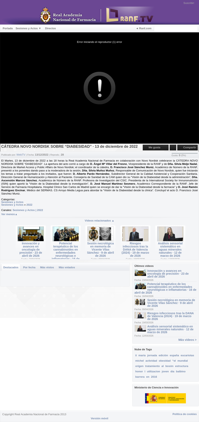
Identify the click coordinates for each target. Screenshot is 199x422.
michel (139, 360)
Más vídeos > (187, 339)
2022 (29, 204)
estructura (181, 366)
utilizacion (153, 371)
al (163, 366)
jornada (152, 355)
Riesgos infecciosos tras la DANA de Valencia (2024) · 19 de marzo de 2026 (135, 249)
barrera (140, 376)
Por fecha (29, 267)
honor (139, 371)
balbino (181, 371)
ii (136, 355)
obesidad (165, 360)
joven (165, 371)
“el (174, 360)
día (172, 371)
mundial (182, 360)
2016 (154, 376)
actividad (151, 360)
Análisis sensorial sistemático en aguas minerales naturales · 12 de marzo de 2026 (170, 249)
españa (174, 355)
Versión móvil (99, 418)
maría (142, 355)
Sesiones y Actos (12, 202)
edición (163, 355)
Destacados (10, 267)
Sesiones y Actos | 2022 (28, 210)
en (147, 376)
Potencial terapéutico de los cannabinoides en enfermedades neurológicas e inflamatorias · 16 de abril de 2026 (66, 253)
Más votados (67, 267)
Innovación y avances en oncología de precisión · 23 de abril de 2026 (30, 249)
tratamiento (152, 366)
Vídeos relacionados (99, 220)
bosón (169, 366)
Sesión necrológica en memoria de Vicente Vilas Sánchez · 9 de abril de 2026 (100, 249)
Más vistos (47, 267)
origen (139, 366)
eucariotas (187, 355)
